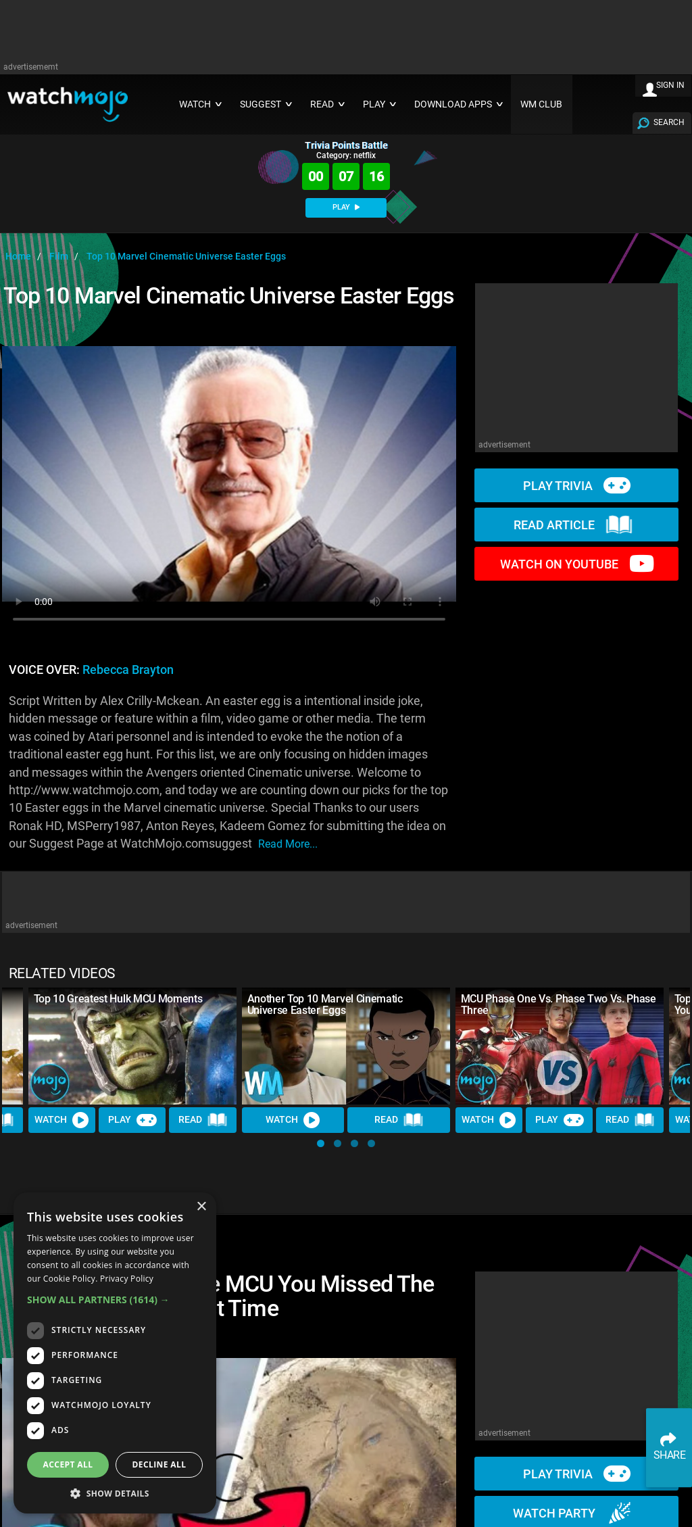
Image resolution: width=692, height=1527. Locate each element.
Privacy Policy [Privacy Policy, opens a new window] (126, 1278)
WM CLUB (541, 104)
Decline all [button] (159, 1464)
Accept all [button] (68, 1464)
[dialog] (115, 1352)
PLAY (346, 207)
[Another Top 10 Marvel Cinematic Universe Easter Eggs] (346, 1046)
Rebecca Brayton (128, 670)
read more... (288, 844)
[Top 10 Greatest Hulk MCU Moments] (132, 1046)
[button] (320, 1143)
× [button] (201, 1207)
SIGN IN (670, 85)
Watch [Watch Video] (62, 1120)
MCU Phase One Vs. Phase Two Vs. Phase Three (558, 1004)
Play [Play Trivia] (132, 1120)
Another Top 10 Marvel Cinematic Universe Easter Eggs (325, 1004)
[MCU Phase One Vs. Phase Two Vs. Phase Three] (559, 1046)
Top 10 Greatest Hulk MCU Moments (118, 998)
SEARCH (669, 122)
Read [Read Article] (203, 1120)
